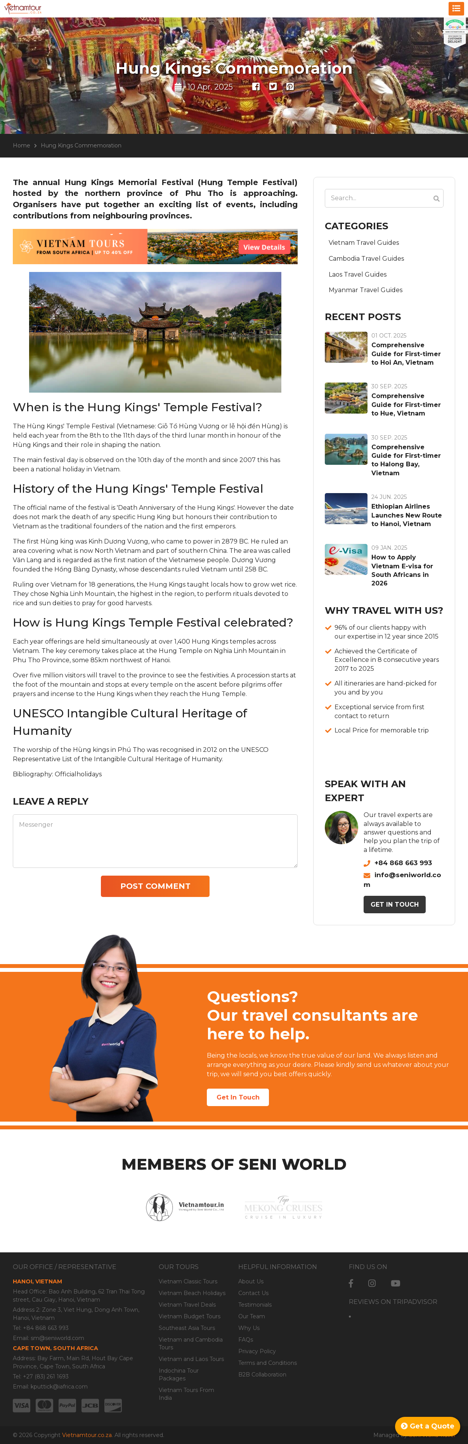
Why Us (249, 1328)
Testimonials (255, 1304)
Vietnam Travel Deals (187, 1304)
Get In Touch (395, 904)
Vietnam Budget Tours (189, 1316)
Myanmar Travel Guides (365, 290)
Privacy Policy (257, 1351)
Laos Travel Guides (358, 274)
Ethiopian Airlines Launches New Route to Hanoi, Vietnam (406, 515)
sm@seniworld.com (57, 1338)
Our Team (251, 1316)
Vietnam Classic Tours (188, 1281)
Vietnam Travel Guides (364, 242)
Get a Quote (427, 1426)
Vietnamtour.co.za (87, 1435)
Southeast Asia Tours (187, 1328)
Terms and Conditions (267, 1362)
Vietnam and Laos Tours (191, 1359)
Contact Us (253, 1293)
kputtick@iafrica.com (59, 1386)
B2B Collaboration (262, 1374)
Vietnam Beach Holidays (192, 1293)
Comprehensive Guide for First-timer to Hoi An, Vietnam (406, 353)
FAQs (245, 1339)
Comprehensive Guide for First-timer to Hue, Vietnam (406, 404)
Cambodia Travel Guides (366, 258)
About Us (250, 1281)
